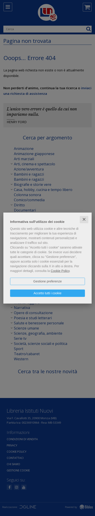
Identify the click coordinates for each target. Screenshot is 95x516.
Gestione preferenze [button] (47, 281)
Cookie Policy (60, 271)
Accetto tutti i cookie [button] (48, 293)
